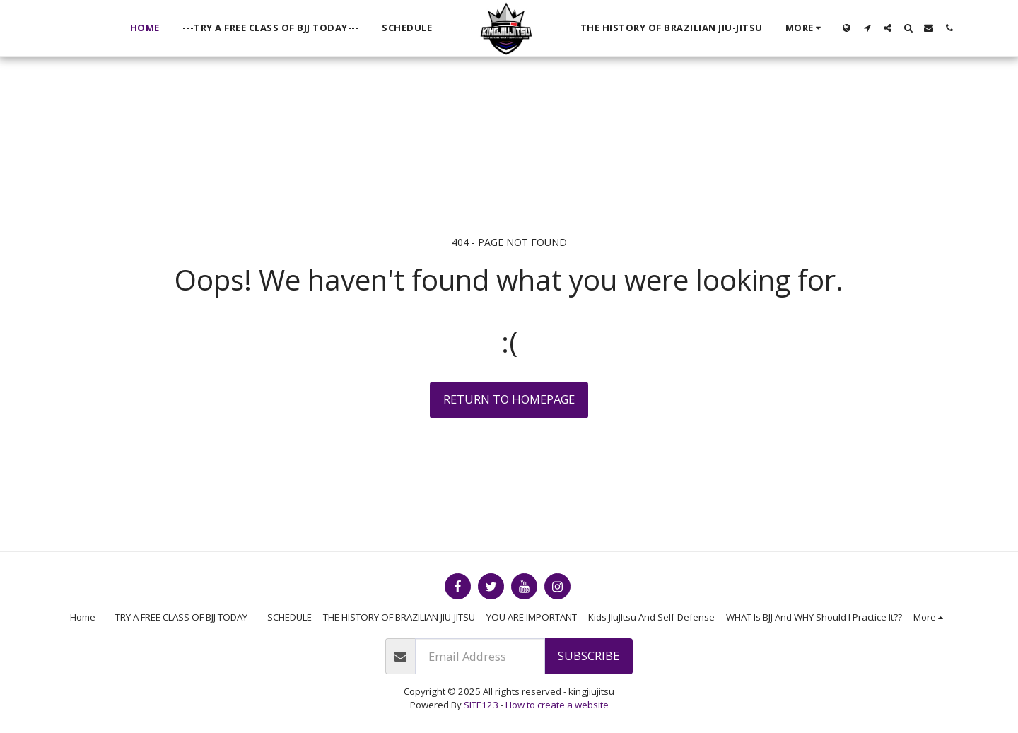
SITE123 (481, 704)
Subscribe (588, 655)
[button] (867, 28)
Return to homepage (509, 399)
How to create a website (557, 704)
